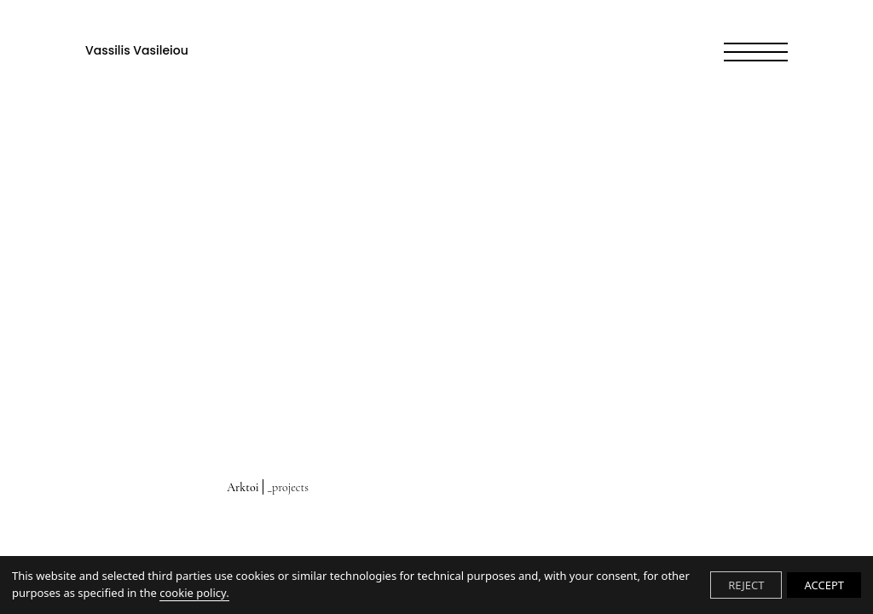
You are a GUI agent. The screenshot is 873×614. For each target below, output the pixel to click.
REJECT (746, 585)
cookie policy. (193, 592)
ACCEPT (824, 585)
